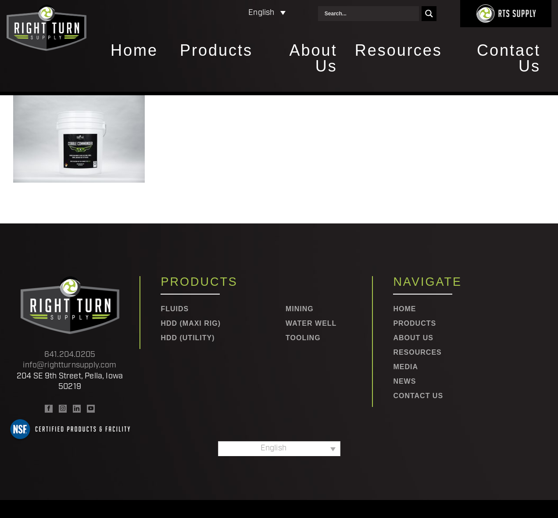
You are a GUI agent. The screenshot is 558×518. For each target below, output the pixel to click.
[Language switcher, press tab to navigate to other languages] (229, 13)
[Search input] (371, 13)
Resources (398, 51)
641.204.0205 (69, 355)
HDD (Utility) (188, 338)
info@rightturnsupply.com (69, 365)
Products (216, 51)
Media (405, 367)
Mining (300, 309)
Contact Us (508, 59)
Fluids (175, 309)
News (404, 381)
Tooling (303, 338)
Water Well (311, 323)
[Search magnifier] (429, 13)
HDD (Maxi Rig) (191, 323)
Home (134, 51)
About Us (313, 59)
